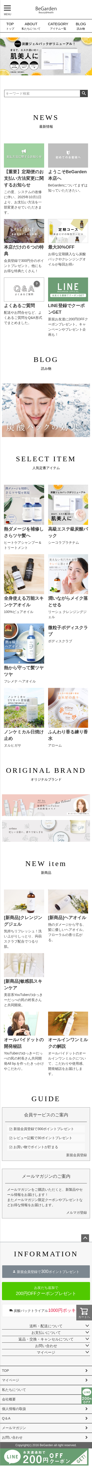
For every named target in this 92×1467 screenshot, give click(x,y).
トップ (10, 25)
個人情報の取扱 (14, 1409)
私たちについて (31, 25)
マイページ (46, 1352)
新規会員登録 (76, 1155)
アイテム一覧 (58, 25)
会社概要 (9, 1399)
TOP (5, 1371)
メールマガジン (14, 1428)
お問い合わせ (46, 1346)
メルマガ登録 (76, 1212)
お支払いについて (46, 1332)
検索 (84, 93)
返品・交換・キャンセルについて (46, 1339)
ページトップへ (85, 1238)
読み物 (81, 25)
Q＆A (6, 1418)
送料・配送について (46, 1326)
